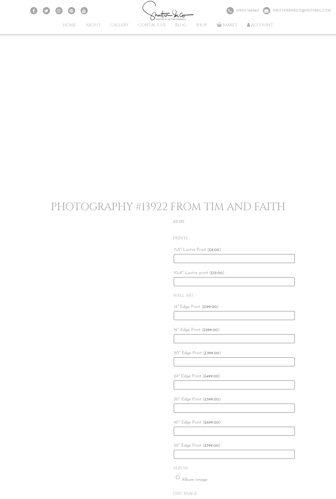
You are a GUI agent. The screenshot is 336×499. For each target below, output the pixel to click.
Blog (180, 25)
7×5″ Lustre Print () (197, 250)
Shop (201, 25)
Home (69, 25)
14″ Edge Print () (196, 307)
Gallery (119, 25)
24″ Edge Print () (197, 376)
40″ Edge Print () (197, 422)
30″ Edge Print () (197, 399)
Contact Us (152, 25)
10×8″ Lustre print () (199, 273)
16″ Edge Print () (197, 330)
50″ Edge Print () (197, 446)
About (93, 25)
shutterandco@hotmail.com (302, 10)
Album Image (190, 479)
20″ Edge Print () (197, 353)
